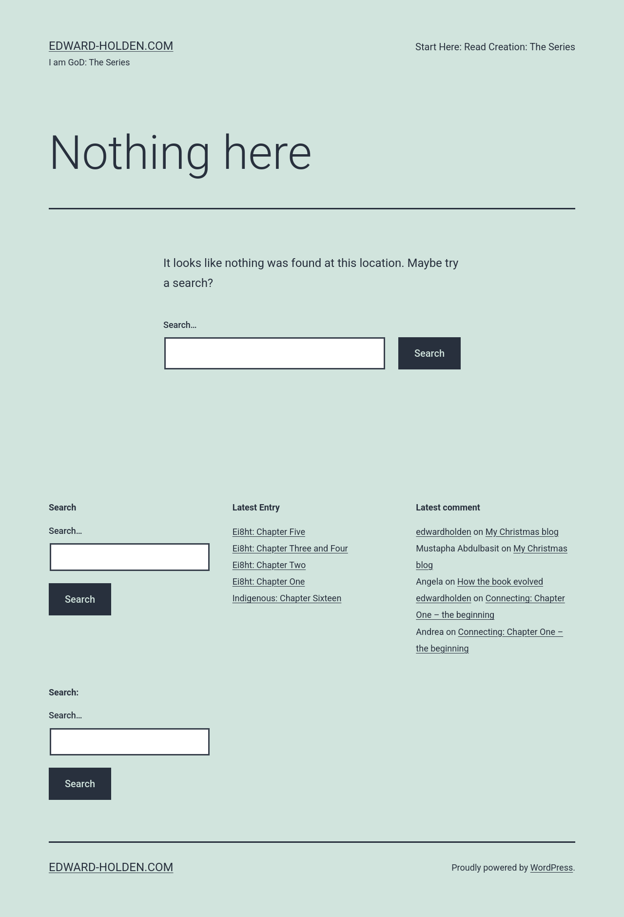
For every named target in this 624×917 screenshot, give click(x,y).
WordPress (551, 867)
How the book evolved (500, 581)
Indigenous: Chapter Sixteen (287, 598)
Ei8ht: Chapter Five (269, 532)
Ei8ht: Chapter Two (269, 565)
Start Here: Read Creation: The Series (495, 47)
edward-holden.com (111, 46)
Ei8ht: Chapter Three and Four (290, 548)
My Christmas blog (522, 532)
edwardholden (443, 532)
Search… (180, 325)
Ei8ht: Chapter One (269, 581)
